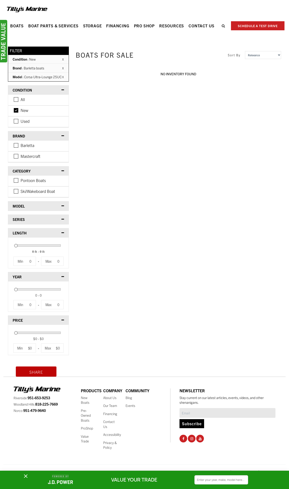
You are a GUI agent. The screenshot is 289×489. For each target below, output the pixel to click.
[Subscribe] (227, 413)
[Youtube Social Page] (200, 438)
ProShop (87, 428)
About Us (110, 397)
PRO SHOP (144, 25)
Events (130, 405)
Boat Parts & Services (53, 25)
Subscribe (192, 423)
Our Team (110, 405)
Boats (17, 25)
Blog (129, 397)
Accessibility (112, 434)
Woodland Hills (36, 404)
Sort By (234, 55)
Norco (30, 410)
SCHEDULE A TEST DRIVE (258, 26)
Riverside (32, 398)
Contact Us (201, 25)
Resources (171, 25)
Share (36, 372)
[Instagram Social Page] (191, 438)
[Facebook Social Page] (183, 438)
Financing (117, 25)
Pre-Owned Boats (86, 415)
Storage (92, 25)
